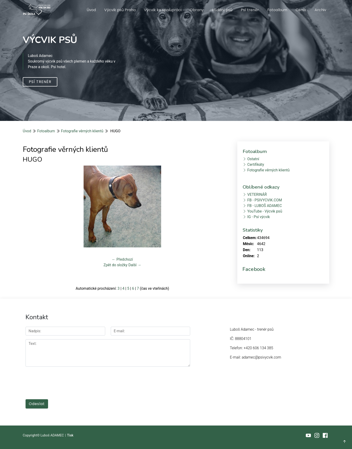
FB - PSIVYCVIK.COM (264, 200)
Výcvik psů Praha (120, 10)
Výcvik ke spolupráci (162, 10)
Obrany (197, 10)
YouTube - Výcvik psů (264, 211)
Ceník (301, 10)
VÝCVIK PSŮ (50, 40)
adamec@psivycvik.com (261, 357)
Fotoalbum (277, 10)
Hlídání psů (222, 10)
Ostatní (253, 159)
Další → (134, 265)
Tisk (70, 435)
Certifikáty (255, 164)
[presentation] (61, 380)
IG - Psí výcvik (258, 217)
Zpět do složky (115, 265)
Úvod (91, 10)
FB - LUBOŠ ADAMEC (264, 205)
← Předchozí (122, 259)
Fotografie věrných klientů (82, 131)
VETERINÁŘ (257, 194)
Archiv (320, 10)
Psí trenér (250, 10)
